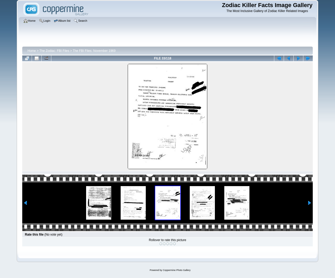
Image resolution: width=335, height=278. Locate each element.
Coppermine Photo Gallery (177, 270)
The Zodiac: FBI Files (54, 51)
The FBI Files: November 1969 (94, 51)
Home (31, 51)
